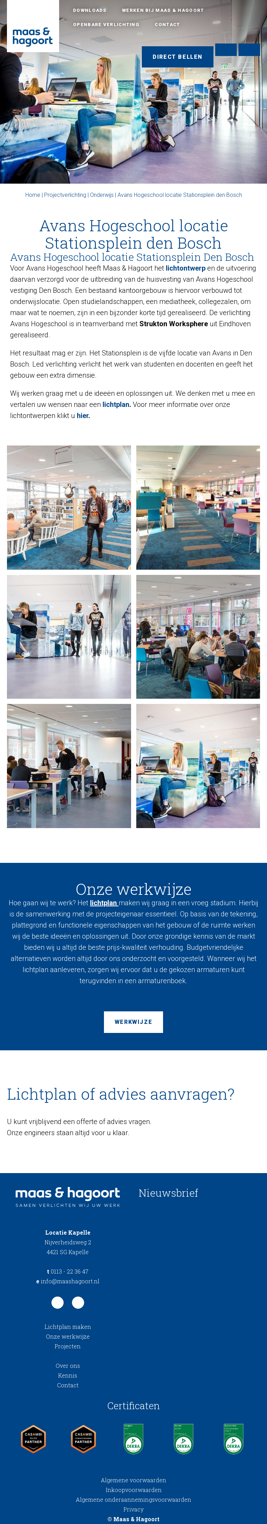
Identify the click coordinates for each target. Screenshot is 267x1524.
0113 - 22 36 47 (67, 1271)
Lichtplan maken (67, 1326)
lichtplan (116, 404)
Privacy (133, 1509)
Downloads (90, 10)
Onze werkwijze (68, 1336)
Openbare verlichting (106, 24)
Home (32, 195)
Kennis (67, 1375)
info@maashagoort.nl (67, 1281)
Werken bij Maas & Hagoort (163, 10)
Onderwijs (102, 195)
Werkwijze (133, 1022)
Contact (167, 24)
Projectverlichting (65, 195)
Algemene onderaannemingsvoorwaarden (133, 1499)
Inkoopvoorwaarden (134, 1489)
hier (82, 415)
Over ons (68, 1365)
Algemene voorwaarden (133, 1480)
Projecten (68, 1346)
